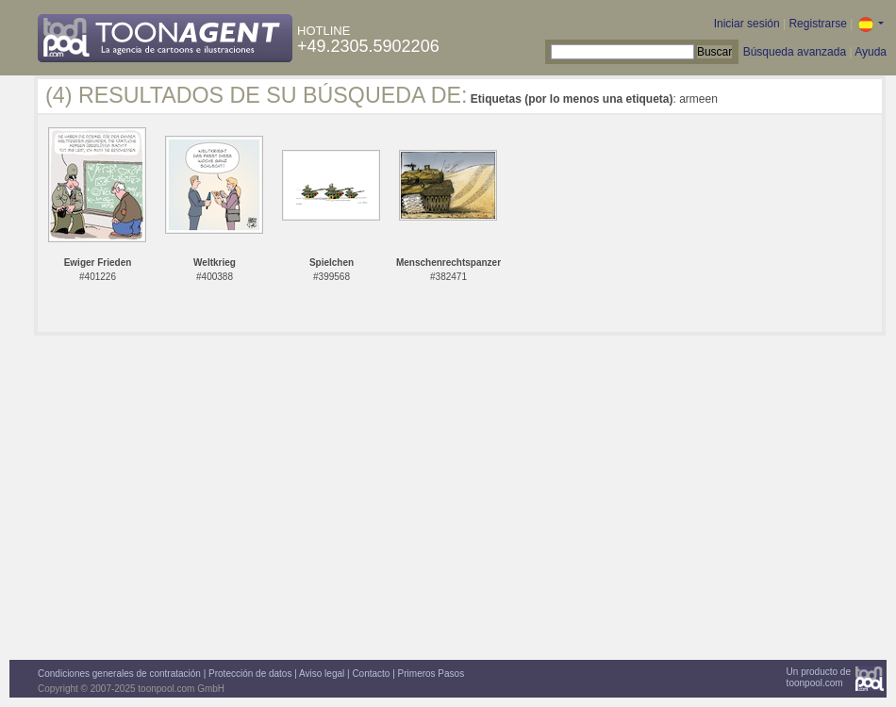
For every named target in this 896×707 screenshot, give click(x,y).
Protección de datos (249, 673)
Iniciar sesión (747, 23)
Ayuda (871, 51)
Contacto (371, 673)
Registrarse (817, 23)
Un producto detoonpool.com (819, 677)
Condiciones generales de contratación (119, 673)
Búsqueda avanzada (794, 51)
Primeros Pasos (431, 673)
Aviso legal (321, 673)
